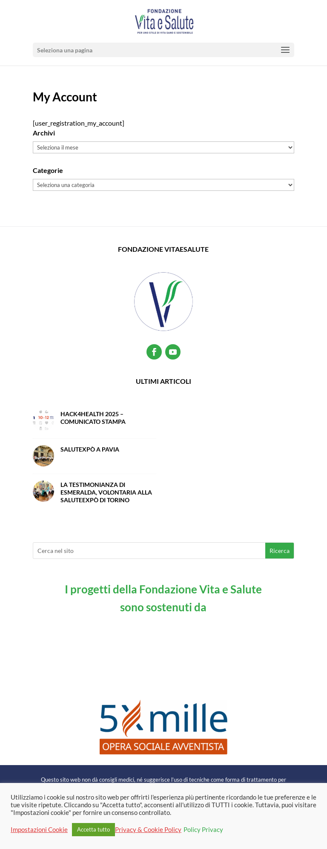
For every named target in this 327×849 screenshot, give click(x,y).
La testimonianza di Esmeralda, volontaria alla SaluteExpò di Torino (106, 492)
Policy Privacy (203, 829)
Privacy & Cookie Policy (148, 829)
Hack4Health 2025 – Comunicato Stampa (93, 417)
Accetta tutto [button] (93, 829)
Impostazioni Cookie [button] (39, 829)
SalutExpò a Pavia (89, 449)
